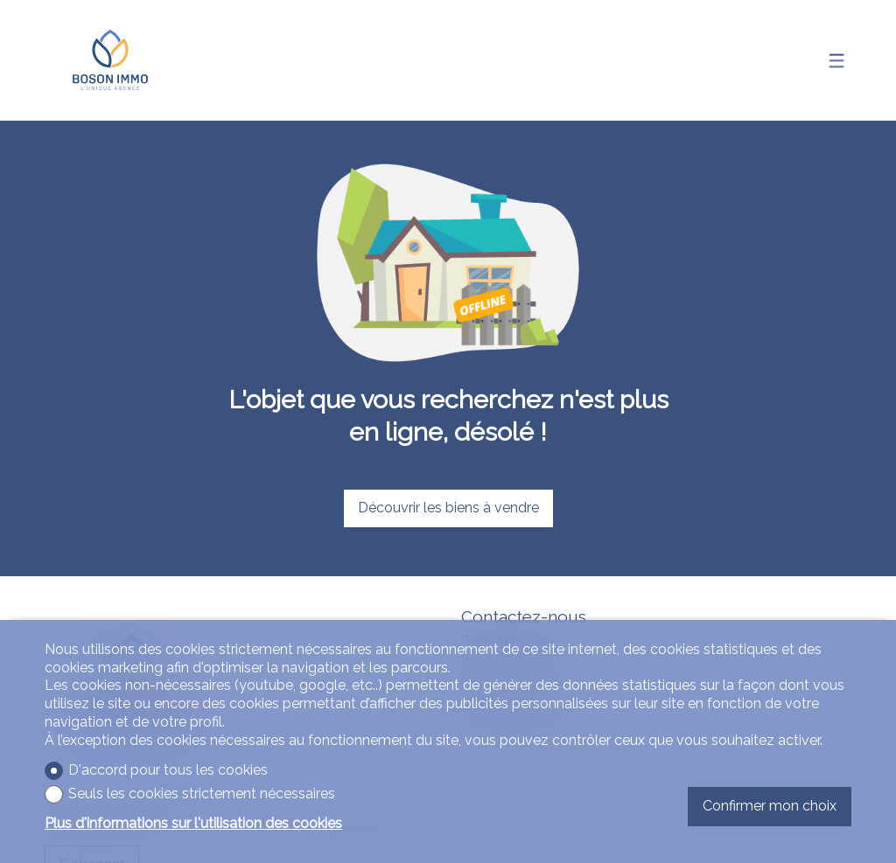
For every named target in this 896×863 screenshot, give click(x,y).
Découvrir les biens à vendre (448, 507)
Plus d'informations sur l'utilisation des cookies (193, 823)
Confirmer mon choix (769, 805)
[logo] (110, 60)
